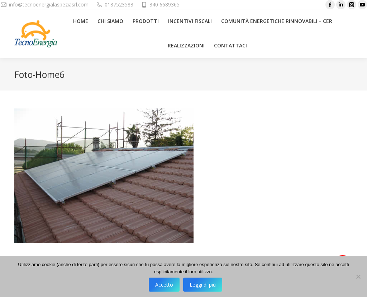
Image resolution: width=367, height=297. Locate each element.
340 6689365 (164, 4)
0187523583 (119, 4)
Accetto (164, 284)
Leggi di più (203, 284)
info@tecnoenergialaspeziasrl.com (49, 4)
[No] (358, 276)
